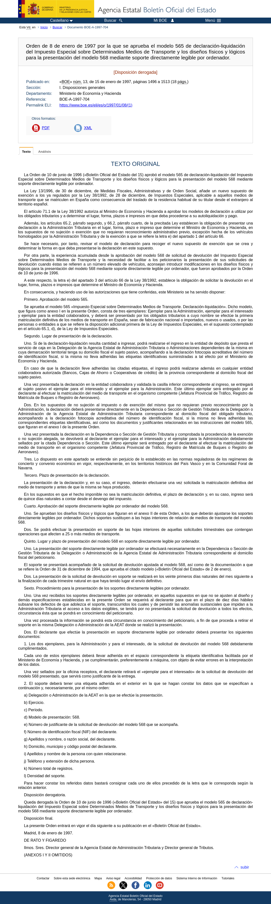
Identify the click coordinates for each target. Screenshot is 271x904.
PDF (46, 128)
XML (88, 128)
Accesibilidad (133, 878)
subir (244, 867)
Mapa (98, 878)
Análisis (44, 151)
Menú (213, 20)
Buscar (57, 27)
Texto (26, 151)
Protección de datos (159, 878)
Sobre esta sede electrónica (72, 878)
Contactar (43, 878)
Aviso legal (113, 878)
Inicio (44, 27)
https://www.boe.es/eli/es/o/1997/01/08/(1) (95, 105)
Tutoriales (228, 878)
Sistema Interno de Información (196, 878)
